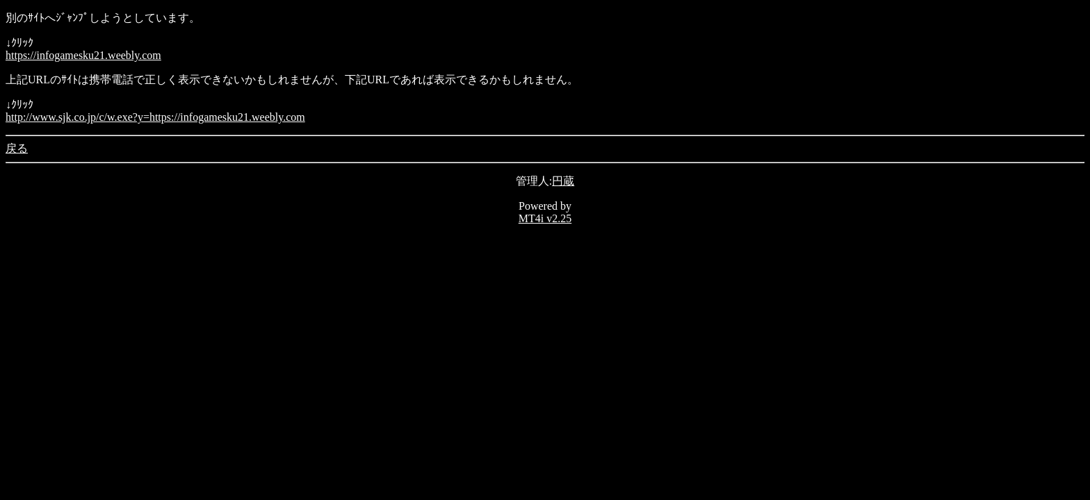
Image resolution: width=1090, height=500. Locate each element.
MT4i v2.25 (545, 218)
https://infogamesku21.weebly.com (83, 55)
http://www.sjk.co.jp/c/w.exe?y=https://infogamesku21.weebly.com (155, 117)
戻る (17, 148)
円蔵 (563, 181)
